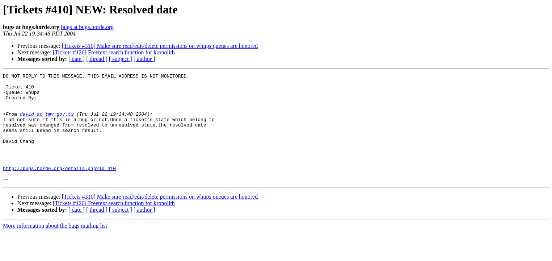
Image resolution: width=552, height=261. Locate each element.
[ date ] (76, 59)
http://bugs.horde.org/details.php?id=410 (59, 188)
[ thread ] (97, 59)
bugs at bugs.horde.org (87, 27)
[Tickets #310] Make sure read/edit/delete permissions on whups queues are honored (160, 46)
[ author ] (144, 59)
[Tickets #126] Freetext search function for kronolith (114, 52)
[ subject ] (120, 59)
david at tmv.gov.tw (46, 122)
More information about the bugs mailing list (55, 247)
